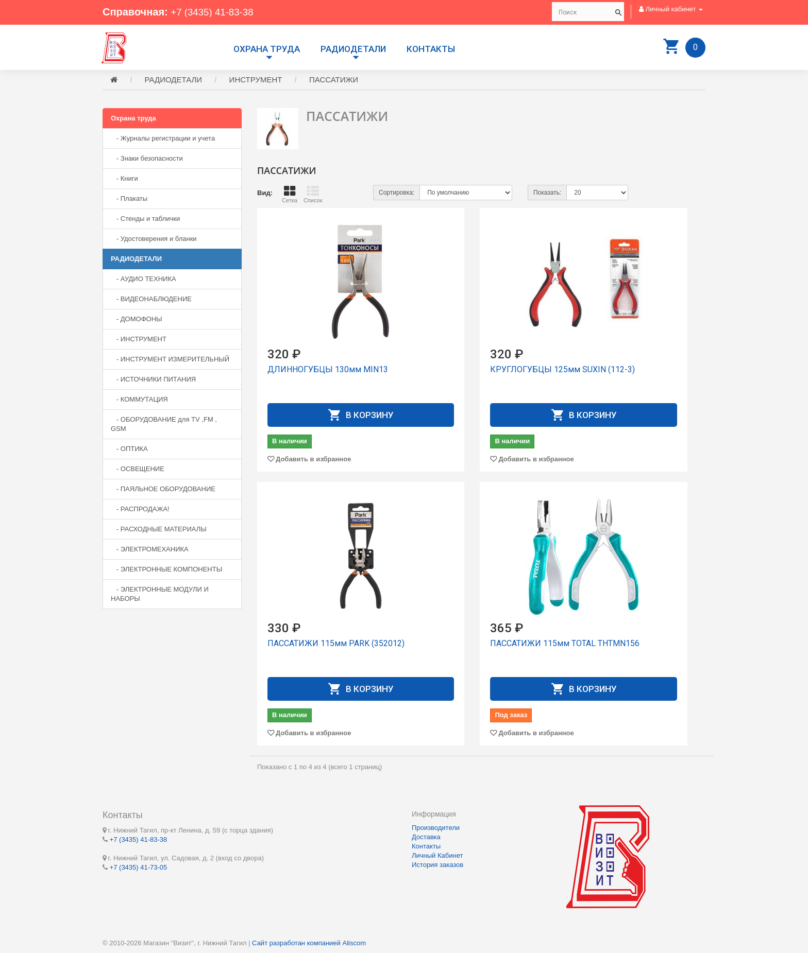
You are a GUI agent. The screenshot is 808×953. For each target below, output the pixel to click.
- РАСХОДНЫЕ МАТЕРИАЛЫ (159, 530)
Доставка (426, 837)
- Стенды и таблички (145, 220)
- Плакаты (129, 200)
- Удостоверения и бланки (154, 240)
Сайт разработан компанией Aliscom (309, 943)
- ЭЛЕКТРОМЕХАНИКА (150, 551)
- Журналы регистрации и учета (163, 140)
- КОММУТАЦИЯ (139, 401)
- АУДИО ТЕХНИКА (143, 280)
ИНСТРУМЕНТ (255, 81)
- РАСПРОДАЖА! (140, 510)
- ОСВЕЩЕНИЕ (137, 470)
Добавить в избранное (313, 460)
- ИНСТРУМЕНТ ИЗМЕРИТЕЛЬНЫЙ (170, 361)
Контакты (431, 49)
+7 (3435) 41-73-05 (138, 867)
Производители (436, 827)
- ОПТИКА (129, 450)
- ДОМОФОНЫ (136, 320)
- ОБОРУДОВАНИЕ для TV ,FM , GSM (164, 425)
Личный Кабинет (437, 855)
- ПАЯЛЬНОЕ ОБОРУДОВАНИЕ (163, 490)
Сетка (289, 195)
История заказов (437, 865)
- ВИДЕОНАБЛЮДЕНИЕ (151, 300)
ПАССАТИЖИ (333, 81)
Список (313, 195)
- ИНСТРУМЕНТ (138, 340)
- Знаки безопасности (147, 160)
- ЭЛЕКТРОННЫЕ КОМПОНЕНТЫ (166, 571)
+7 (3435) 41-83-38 (215, 12)
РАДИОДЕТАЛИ (353, 49)
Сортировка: (396, 194)
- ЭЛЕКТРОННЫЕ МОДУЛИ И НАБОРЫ (160, 595)
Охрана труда (266, 49)
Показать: (547, 194)
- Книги (124, 180)
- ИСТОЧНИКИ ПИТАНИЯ (153, 381)
